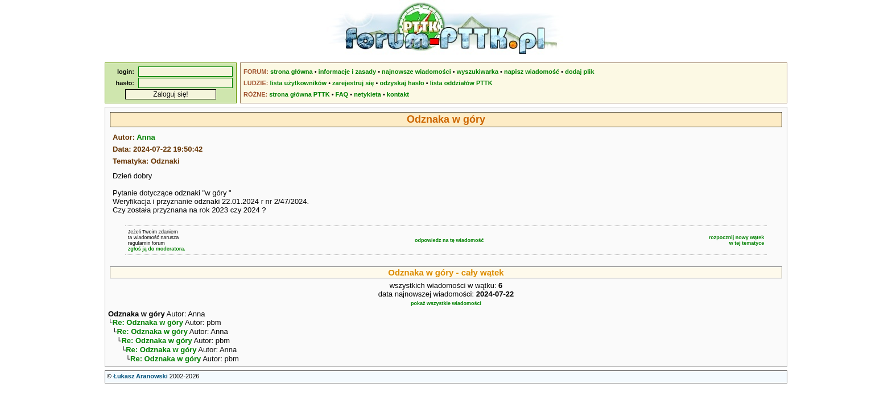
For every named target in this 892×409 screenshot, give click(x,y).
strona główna (291, 71)
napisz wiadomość (531, 71)
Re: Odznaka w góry (148, 323)
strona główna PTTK (299, 94)
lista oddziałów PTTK (461, 83)
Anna (146, 137)
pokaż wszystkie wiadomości (446, 303)
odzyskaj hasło (401, 83)
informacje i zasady (348, 71)
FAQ (342, 94)
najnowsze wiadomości (416, 71)
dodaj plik (579, 71)
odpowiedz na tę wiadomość (449, 240)
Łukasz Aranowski (140, 381)
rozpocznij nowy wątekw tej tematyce (737, 240)
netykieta (367, 94)
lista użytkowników (298, 83)
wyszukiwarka (477, 71)
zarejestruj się (353, 83)
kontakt (398, 94)
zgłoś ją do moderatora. (156, 249)
